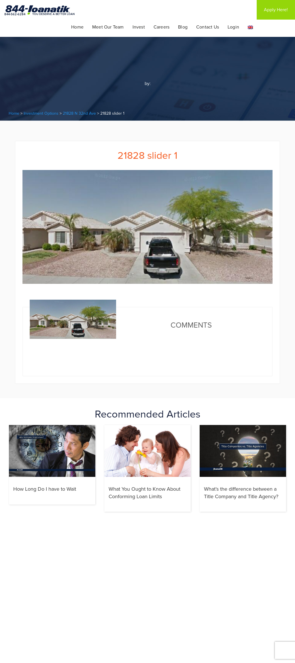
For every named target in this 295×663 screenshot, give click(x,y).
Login (233, 27)
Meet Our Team (108, 27)
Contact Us (207, 27)
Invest (139, 27)
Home (77, 27)
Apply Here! (276, 10)
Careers (161, 27)
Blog (183, 27)
